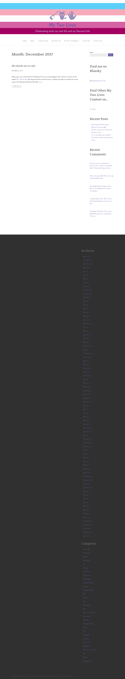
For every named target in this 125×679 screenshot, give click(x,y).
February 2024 (87, 316)
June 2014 (85, 499)
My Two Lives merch (89, 613)
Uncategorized (87, 661)
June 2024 (85, 305)
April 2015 (86, 461)
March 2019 (86, 364)
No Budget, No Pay (88, 624)
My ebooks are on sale (23, 66)
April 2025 (86, 283)
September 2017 (87, 402)
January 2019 (86, 372)
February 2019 (87, 368)
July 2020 (85, 350)
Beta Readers (86, 560)
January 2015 (86, 473)
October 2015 (86, 446)
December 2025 (87, 260)
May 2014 (85, 502)
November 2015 (87, 443)
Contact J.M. (98, 41)
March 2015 (86, 465)
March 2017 (86, 420)
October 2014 (86, 484)
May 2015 (85, 458)
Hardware (85, 586)
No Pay (85, 627)
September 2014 (87, 487)
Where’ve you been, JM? (98, 127)
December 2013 (87, 521)
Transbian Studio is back (96, 178)
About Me (86, 41)
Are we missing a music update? (101, 135)
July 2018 (85, 379)
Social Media (86, 646)
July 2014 (85, 495)
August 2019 (86, 361)
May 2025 (85, 279)
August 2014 (86, 491)
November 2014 (87, 480)
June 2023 (85, 327)
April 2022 (86, 338)
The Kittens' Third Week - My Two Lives (101, 211)
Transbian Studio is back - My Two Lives (101, 199)
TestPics (85, 657)
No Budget (86, 620)
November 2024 (87, 290)
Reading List (86, 635)
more (41, 82)
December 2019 (87, 353)
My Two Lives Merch (71, 41)
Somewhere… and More (89, 650)
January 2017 (86, 424)
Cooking (85, 568)
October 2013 (86, 528)
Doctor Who (86, 572)
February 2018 (87, 391)
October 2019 (86, 357)
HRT (84, 594)
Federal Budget (87, 579)
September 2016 (87, 432)
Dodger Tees (86, 575)
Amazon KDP (86, 549)
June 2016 (85, 435)
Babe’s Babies (43, 41)
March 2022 (86, 342)
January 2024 (86, 320)
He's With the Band (88, 590)
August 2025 (86, 268)
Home (24, 41)
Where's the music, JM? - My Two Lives (101, 176)
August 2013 (86, 536)
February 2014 (87, 514)
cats (84, 564)
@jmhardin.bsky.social (99, 81)
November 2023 (87, 323)
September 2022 (87, 335)
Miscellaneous (87, 605)
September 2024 (87, 294)
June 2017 (85, 413)
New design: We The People (100, 125)
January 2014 (86, 517)
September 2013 (87, 532)
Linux (84, 601)
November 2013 (87, 525)
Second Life (56, 41)
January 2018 (86, 394)
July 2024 (85, 301)
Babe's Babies (86, 553)
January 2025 (86, 286)
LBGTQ (85, 598)
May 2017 (85, 417)
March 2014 (86, 510)
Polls (84, 631)
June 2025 (85, 275)
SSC (84, 654)
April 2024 (86, 312)
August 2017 (86, 405)
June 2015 (85, 454)
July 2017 (85, 409)
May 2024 (85, 309)
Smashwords (86, 642)
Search (91, 52)
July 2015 (85, 450)
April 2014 (86, 506)
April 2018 (86, 383)
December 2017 (87, 398)
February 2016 (87, 439)
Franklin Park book (88, 583)
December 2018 (87, 376)
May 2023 (85, 331)
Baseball (85, 557)
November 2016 (87, 428)
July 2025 (85, 271)
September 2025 (87, 264)
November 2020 (87, 346)
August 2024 (86, 297)
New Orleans (86, 616)
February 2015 (87, 469)
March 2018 (86, 387)
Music (32, 41)
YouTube (93, 109)
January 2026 (86, 256)
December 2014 (87, 476)
